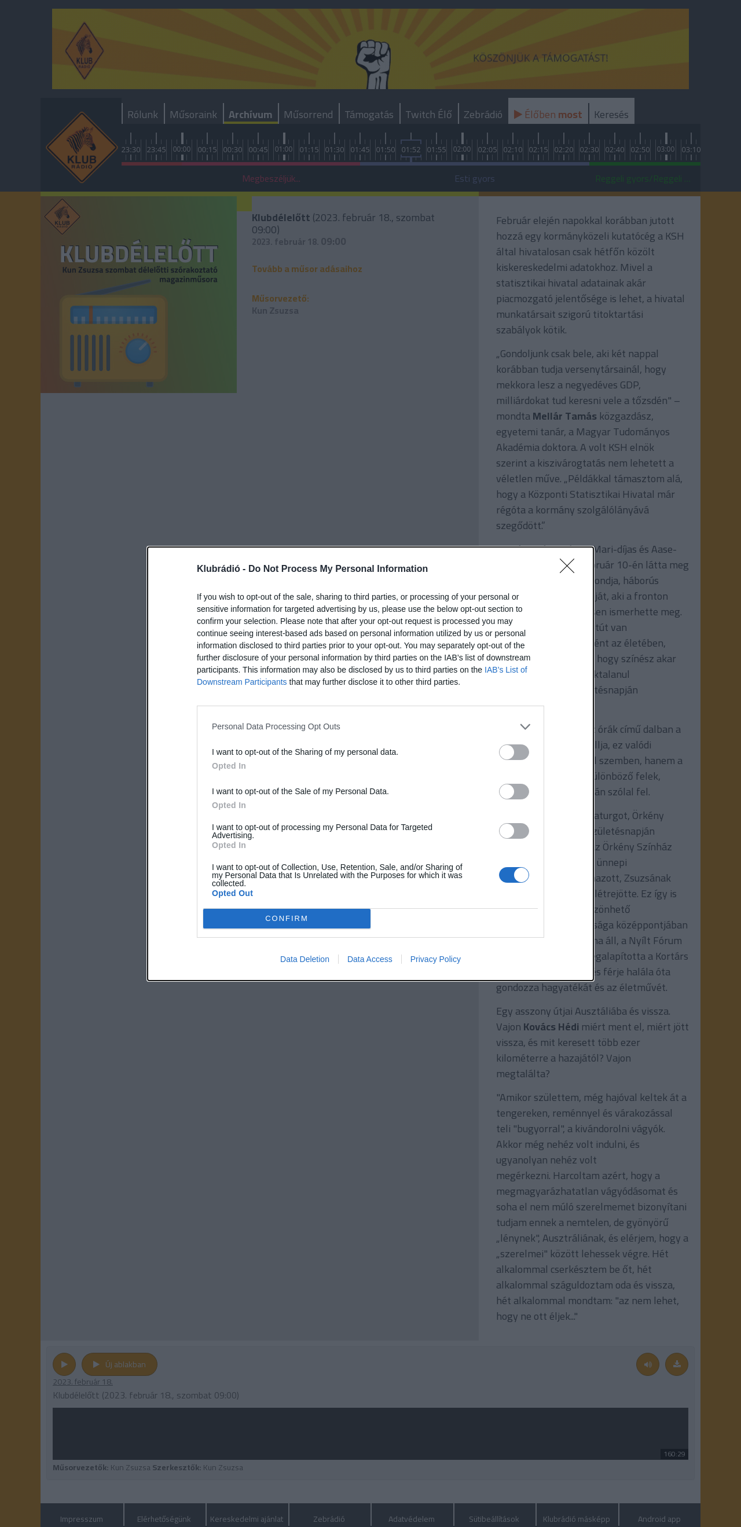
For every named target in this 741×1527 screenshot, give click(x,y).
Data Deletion (304, 959)
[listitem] (370, 727)
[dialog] (370, 764)
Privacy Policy (435, 959)
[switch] (514, 752)
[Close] (571, 570)
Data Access (369, 959)
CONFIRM (287, 918)
